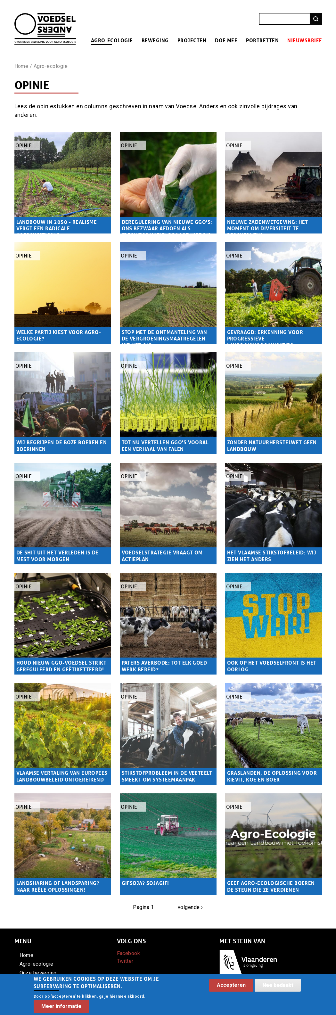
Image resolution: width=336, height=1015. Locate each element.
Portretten (262, 40)
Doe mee (226, 40)
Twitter (125, 961)
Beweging (155, 40)
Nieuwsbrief (304, 40)
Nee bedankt (277, 989)
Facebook (128, 953)
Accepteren (231, 989)
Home (21, 66)
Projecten (191, 40)
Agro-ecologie (112, 40)
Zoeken (316, 19)
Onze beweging (38, 973)
